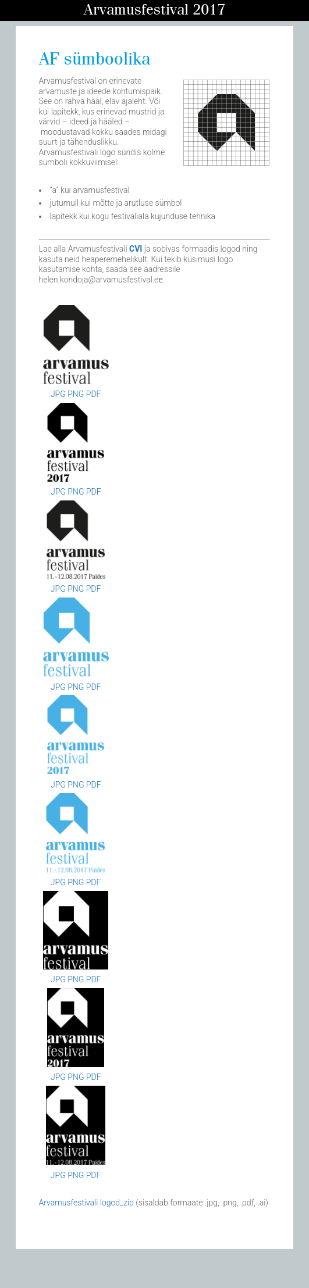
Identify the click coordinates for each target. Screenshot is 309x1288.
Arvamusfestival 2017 (154, 10)
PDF (93, 394)
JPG (58, 394)
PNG (76, 394)
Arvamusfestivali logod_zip (86, 1202)
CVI (135, 248)
